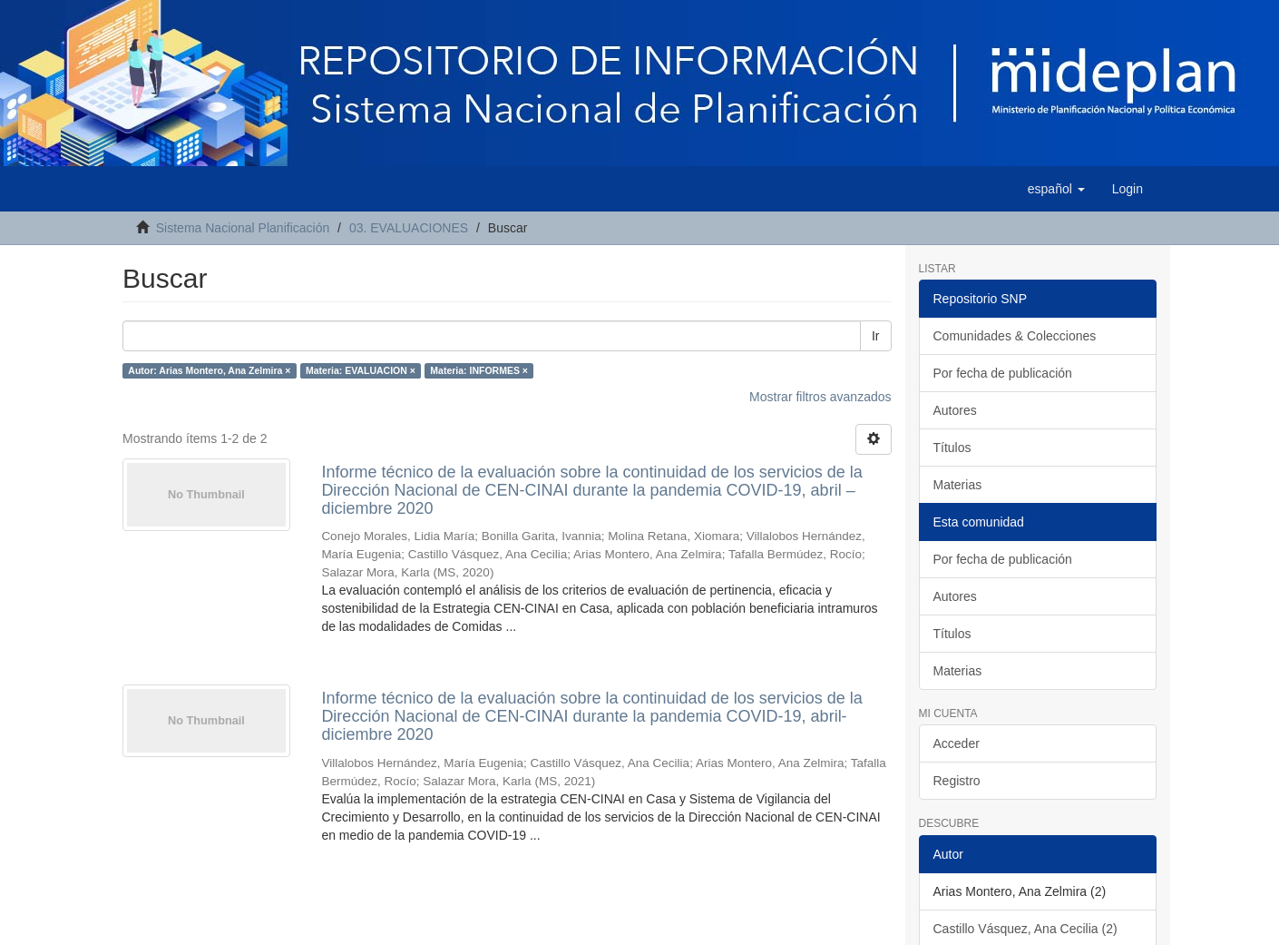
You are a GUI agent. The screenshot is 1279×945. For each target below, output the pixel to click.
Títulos (952, 447)
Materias (957, 484)
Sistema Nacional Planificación (242, 228)
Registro (957, 780)
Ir (876, 336)
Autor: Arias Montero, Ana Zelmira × (209, 370)
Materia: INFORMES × (479, 370)
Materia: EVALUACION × (360, 370)
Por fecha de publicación (1002, 373)
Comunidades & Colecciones (1015, 336)
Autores (955, 410)
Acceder (956, 743)
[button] (1056, 189)
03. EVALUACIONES (408, 228)
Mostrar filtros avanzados (820, 396)
